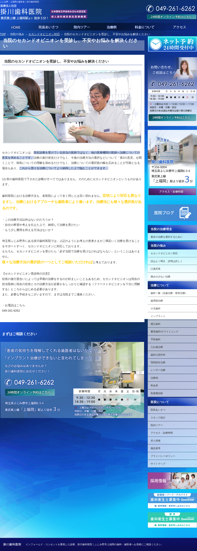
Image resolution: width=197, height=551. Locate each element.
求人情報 (155, 440)
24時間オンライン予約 (172, 16)
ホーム (15, 26)
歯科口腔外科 (158, 354)
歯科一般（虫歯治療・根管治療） (169, 293)
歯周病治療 (157, 300)
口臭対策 (155, 268)
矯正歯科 (155, 324)
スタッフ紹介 (158, 417)
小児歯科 (155, 308)
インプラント (158, 316)
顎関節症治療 (158, 362)
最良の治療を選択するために (167, 236)
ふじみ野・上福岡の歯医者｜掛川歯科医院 (19, 2)
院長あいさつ (158, 409)
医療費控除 (157, 393)
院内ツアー (157, 425)
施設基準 (155, 448)
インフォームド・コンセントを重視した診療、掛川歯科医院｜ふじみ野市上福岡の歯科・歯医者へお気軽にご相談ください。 (95, 544)
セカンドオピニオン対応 (164, 253)
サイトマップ (158, 463)
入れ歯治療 (157, 347)
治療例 (154, 377)
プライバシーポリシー (163, 456)
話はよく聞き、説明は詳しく (167, 261)
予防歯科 (155, 339)
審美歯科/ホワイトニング (164, 331)
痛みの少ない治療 (160, 276)
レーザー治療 (158, 370)
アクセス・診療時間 (162, 432)
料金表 (154, 385)
